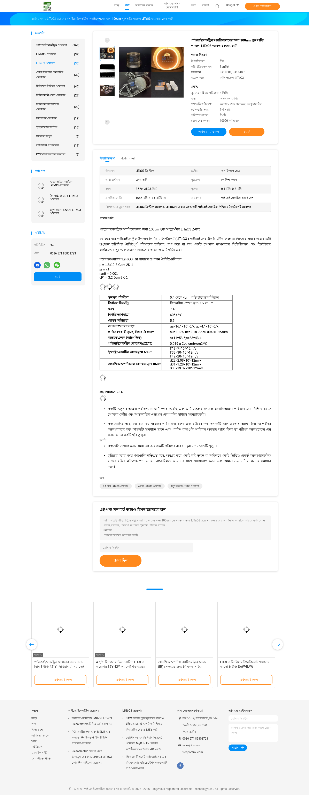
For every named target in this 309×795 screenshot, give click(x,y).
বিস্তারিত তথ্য (107, 158)
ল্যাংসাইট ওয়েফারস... (57, 145)
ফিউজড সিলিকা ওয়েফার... (57, 86)
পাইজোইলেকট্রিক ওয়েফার (83, 710)
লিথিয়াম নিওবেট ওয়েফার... (57, 95)
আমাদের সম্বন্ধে (40, 735)
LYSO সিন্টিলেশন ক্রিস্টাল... (57, 154)
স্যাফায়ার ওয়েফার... (57, 118)
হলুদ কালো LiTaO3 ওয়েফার (185, 486)
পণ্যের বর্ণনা (128, 158)
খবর (34, 741)
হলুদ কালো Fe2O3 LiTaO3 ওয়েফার (65, 211)
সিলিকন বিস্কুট (57, 136)
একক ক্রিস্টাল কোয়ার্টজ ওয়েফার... (57, 75)
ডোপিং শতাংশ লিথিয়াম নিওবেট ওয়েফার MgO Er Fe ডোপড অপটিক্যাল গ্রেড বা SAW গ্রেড (144, 743)
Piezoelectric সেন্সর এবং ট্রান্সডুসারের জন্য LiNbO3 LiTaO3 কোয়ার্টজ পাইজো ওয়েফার (92, 756)
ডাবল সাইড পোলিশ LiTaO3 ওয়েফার (61, 183)
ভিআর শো (37, 729)
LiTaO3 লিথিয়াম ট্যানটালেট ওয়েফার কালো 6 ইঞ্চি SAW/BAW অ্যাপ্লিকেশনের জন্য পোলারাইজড (244, 666)
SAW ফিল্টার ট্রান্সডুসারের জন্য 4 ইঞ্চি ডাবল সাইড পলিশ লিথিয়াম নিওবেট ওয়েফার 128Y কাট (145, 724)
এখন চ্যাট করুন (262, 6)
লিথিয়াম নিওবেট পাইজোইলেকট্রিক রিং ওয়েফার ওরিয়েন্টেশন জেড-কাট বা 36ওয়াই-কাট (146, 762)
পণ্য (33, 724)
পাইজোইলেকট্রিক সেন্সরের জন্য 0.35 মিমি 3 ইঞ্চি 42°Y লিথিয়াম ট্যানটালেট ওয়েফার (59, 666)
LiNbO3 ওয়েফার (57, 54)
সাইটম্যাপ (37, 747)
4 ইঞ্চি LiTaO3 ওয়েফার (149, 486)
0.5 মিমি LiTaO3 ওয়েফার (116, 486)
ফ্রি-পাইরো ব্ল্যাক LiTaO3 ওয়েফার (64, 197)
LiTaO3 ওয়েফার (57, 63)
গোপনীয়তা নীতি (41, 758)
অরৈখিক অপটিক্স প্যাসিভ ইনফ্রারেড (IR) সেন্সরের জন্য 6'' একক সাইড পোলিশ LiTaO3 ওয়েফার (182, 666)
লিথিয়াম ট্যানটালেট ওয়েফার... (57, 107)
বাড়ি (34, 718)
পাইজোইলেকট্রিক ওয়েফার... (57, 45)
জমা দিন (121, 560)
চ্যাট (57, 276)
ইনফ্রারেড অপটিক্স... (57, 127)
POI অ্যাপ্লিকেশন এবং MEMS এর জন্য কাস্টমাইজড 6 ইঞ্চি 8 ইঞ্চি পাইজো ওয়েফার (91, 737)
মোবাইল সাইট (39, 752)
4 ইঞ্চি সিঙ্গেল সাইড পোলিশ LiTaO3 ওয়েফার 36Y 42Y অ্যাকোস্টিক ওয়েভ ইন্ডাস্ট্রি (121, 666)
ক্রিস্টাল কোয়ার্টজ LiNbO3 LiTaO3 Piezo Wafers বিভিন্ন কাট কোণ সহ (92, 721)
